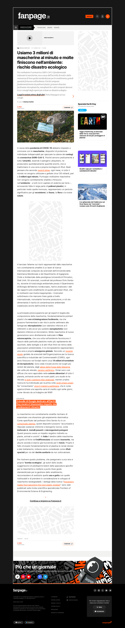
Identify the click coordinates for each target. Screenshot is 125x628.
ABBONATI (89, 16)
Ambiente (19, 538)
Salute (26, 538)
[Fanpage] (20, 590)
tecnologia (41, 27)
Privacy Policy (56, 603)
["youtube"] (28, 576)
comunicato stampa (26, 424)
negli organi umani (64, 383)
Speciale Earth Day (24, 48)
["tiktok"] (17, 576)
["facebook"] (40, 576)
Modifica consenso (57, 612)
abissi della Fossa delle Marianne (55, 367)
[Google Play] (29, 622)
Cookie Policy (55, 606)
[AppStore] (18, 622)
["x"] (34, 576)
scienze (56, 27)
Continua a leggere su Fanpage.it (45, 501)
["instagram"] (23, 576)
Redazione (54, 609)
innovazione (26, 27)
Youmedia (54, 596)
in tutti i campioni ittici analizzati (39, 380)
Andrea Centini (28, 101)
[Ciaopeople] (107, 623)
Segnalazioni (55, 600)
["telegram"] (45, 576)
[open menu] (15, 27)
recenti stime (44, 170)
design (49, 27)
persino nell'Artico (46, 370)
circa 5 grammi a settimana (46, 386)
